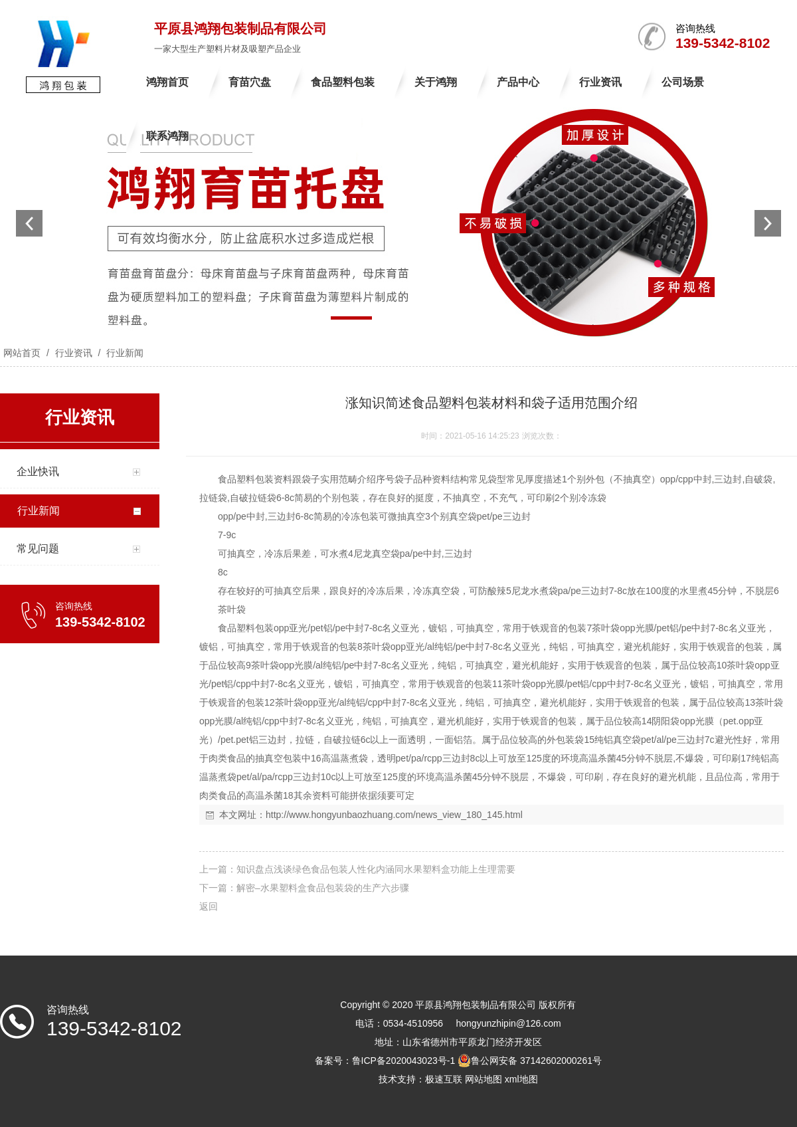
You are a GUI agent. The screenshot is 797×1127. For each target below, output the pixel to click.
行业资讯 (73, 353)
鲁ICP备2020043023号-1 (404, 1060)
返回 (208, 906)
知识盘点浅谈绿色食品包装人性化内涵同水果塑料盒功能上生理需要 (375, 869)
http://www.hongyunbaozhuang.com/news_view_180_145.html (394, 814)
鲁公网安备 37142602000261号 (530, 1060)
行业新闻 (123, 353)
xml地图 (521, 1079)
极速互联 (443, 1079)
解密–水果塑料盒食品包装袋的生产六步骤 (322, 887)
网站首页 (22, 353)
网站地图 (483, 1079)
